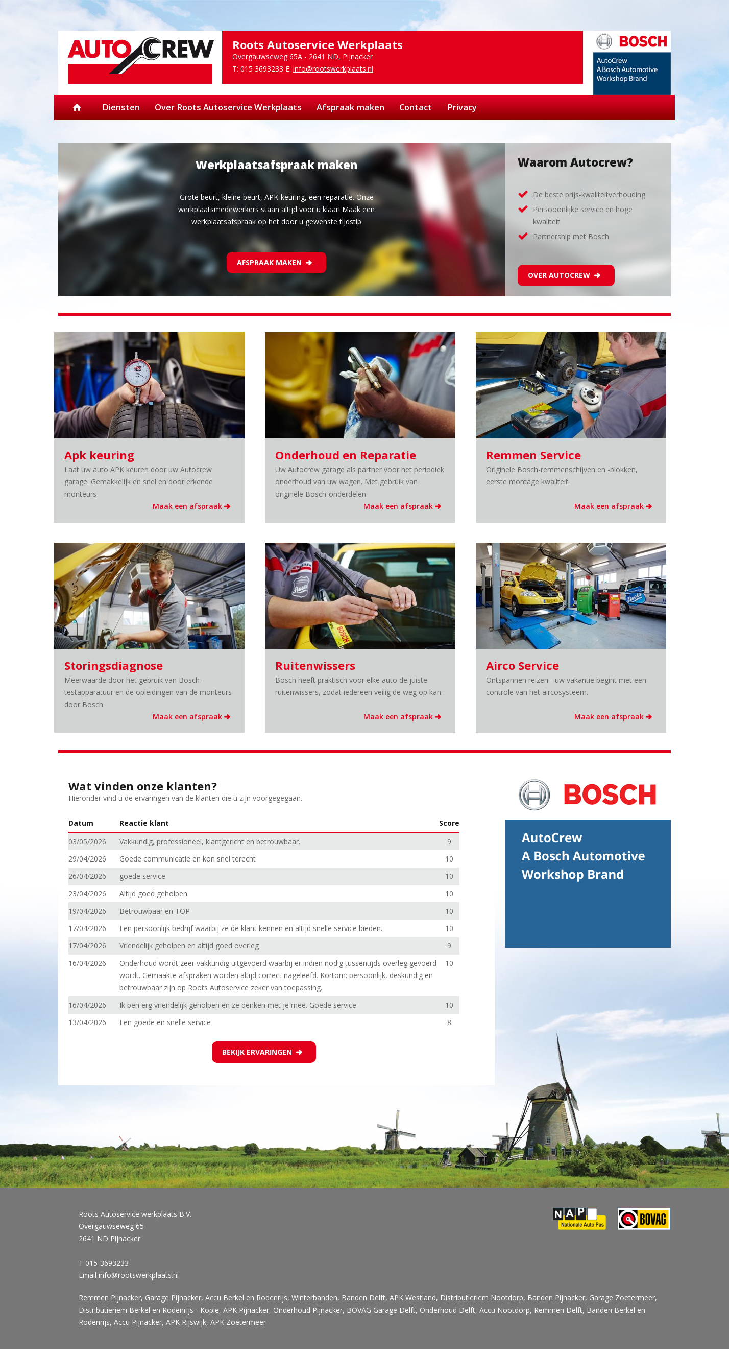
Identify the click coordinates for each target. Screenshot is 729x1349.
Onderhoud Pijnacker (308, 1310)
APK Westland (413, 1298)
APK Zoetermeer (238, 1322)
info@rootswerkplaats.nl (333, 69)
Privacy (473, 107)
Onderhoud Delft (447, 1310)
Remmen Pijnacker (110, 1298)
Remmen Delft (558, 1310)
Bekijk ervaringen (264, 1052)
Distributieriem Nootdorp (481, 1298)
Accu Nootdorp (504, 1310)
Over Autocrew (566, 275)
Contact (425, 107)
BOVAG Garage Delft (381, 1310)
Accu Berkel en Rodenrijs (246, 1298)
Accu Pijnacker (138, 1322)
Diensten (126, 107)
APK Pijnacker (246, 1310)
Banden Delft (363, 1298)
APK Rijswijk (186, 1322)
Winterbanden (314, 1298)
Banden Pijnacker (556, 1298)
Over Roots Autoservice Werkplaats (235, 107)
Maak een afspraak (197, 506)
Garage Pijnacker (173, 1298)
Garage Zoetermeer (622, 1298)
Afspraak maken (359, 107)
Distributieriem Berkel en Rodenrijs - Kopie (149, 1310)
